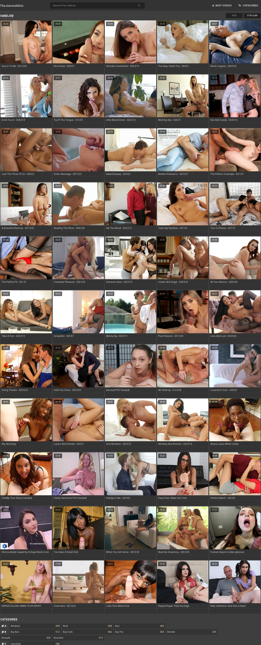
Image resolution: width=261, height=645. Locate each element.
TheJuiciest (11, 6)
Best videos (222, 5)
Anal (87, 626)
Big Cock (87, 632)
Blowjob (26, 637)
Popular (252, 15)
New (234, 15)
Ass (139, 626)
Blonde (191, 632)
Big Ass (35, 632)
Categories (248, 5)
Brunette (78, 637)
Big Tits (139, 632)
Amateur (35, 626)
